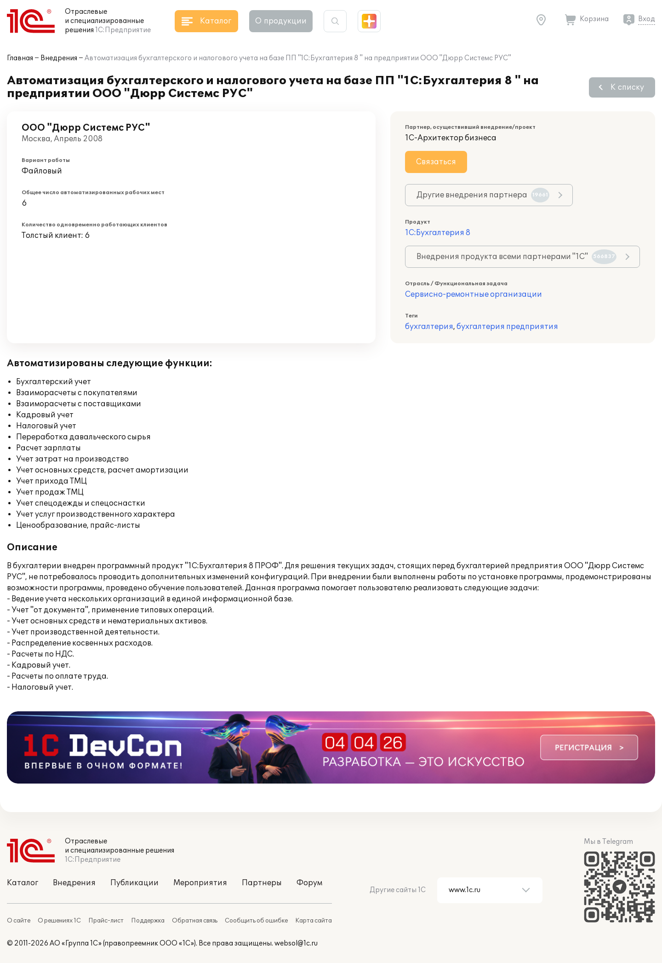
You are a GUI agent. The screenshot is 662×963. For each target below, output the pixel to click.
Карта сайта (313, 920)
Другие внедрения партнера (483, 195)
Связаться (436, 162)
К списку (627, 87)
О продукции (281, 21)
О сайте (18, 920)
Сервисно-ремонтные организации (473, 294)
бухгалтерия (429, 326)
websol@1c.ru (296, 943)
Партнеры (262, 883)
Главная (20, 58)
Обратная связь (194, 920)
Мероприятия (200, 883)
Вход (646, 19)
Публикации (134, 883)
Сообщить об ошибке (256, 920)
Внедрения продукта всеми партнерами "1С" (516, 256)
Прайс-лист (106, 920)
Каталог (22, 883)
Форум (309, 883)
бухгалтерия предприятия (507, 326)
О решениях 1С (59, 920)
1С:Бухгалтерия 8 (437, 232)
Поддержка (148, 920)
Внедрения (58, 58)
